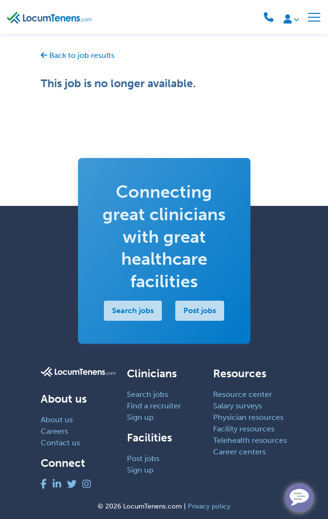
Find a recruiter (154, 405)
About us (57, 419)
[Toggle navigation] (314, 17)
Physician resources (248, 417)
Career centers (239, 451)
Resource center (242, 394)
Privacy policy (209, 506)
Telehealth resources (250, 440)
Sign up (140, 417)
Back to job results (77, 55)
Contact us (60, 442)
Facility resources (243, 428)
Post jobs (199, 310)
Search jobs (133, 310)
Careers (54, 431)
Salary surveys (237, 405)
